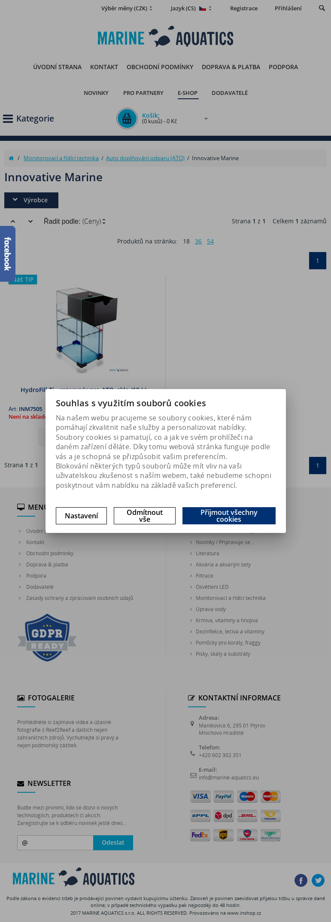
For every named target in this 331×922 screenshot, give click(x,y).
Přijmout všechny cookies (229, 516)
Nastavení (81, 515)
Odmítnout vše (145, 516)
